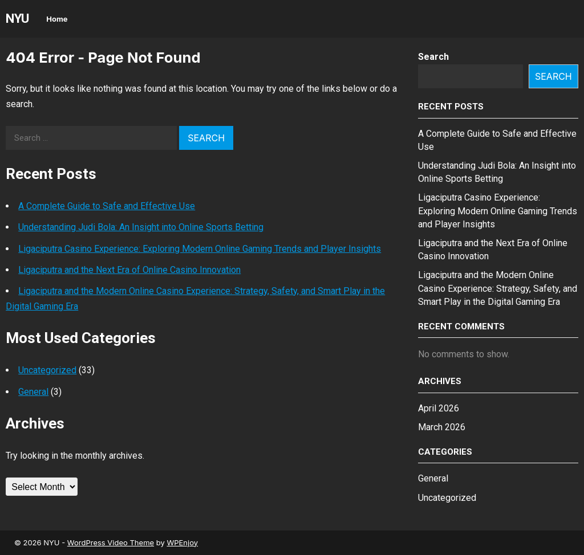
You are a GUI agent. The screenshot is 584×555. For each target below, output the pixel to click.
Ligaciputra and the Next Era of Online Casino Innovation (129, 269)
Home (56, 18)
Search (433, 56)
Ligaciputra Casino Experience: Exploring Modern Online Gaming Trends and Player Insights (199, 248)
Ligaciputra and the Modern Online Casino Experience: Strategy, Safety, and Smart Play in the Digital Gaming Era (497, 288)
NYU (17, 18)
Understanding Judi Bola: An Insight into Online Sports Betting (140, 227)
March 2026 (441, 427)
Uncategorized (47, 370)
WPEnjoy (182, 542)
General (33, 391)
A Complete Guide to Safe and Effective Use (106, 206)
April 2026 (438, 408)
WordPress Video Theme (110, 542)
